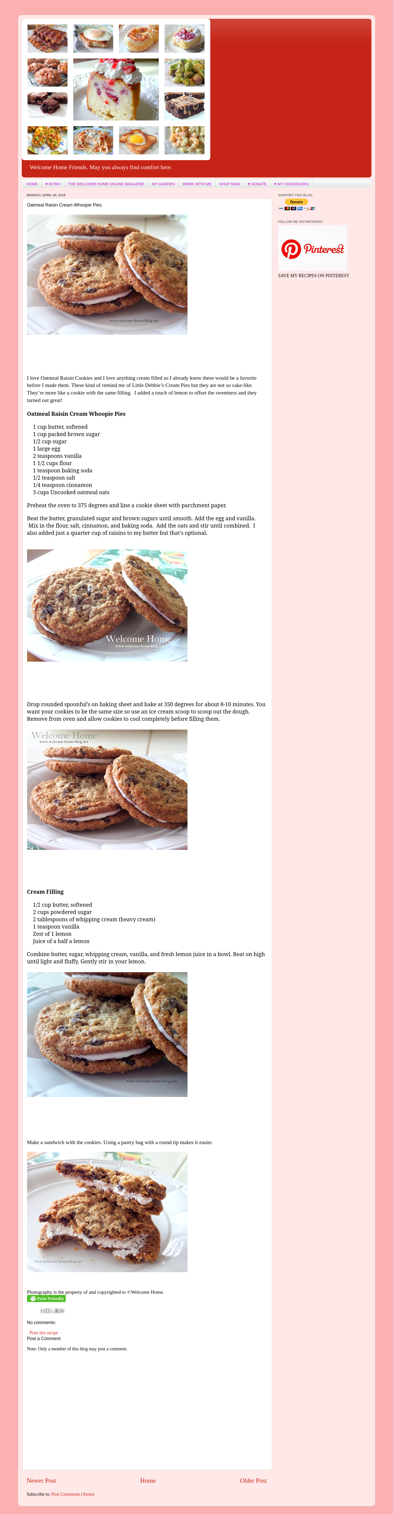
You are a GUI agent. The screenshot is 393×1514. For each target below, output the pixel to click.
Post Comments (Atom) (73, 1494)
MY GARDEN (163, 184)
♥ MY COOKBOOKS (291, 184)
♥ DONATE (257, 184)
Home (148, 1480)
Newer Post (41, 1480)
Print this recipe (44, 1332)
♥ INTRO (52, 184)
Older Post (253, 1480)
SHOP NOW (229, 184)
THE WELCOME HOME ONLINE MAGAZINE (106, 184)
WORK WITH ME (197, 184)
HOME (32, 184)
